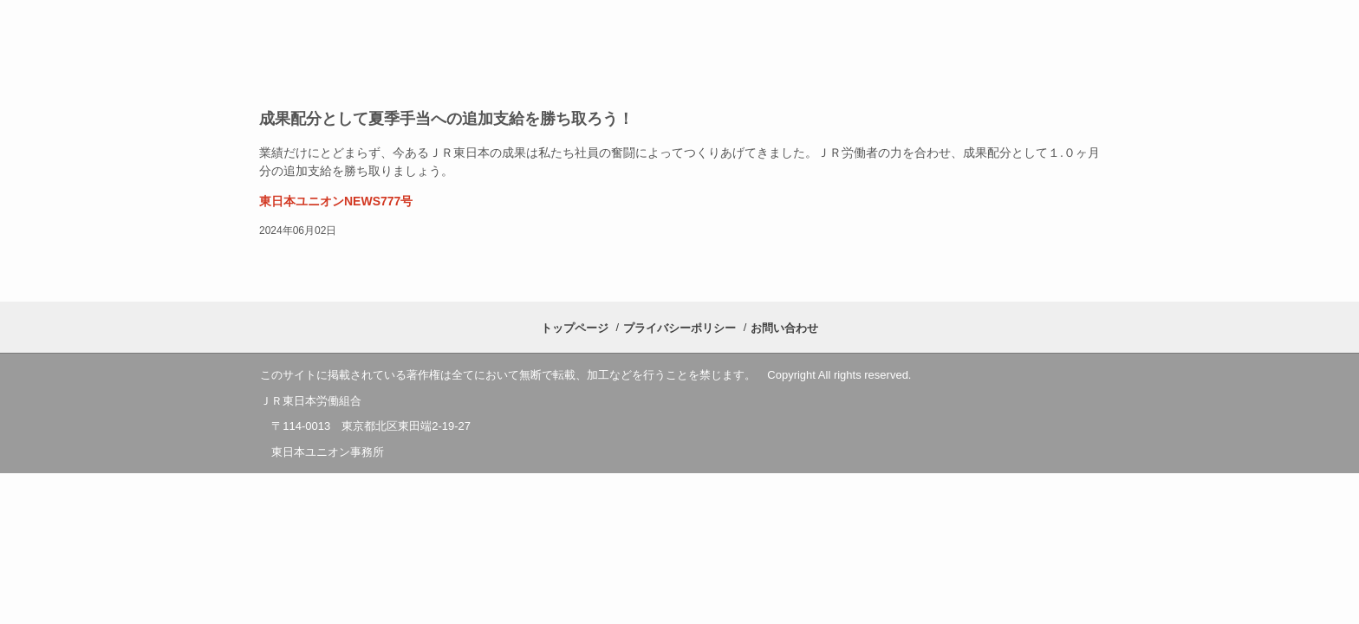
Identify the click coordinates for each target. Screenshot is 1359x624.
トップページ (574, 328)
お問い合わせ (784, 328)
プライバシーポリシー (679, 328)
